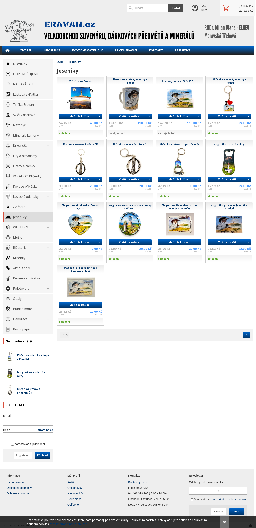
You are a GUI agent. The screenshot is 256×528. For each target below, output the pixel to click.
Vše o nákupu (15, 482)
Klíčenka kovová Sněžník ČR (28, 391)
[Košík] (237, 8)
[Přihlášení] (201, 8)
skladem (64, 133)
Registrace (23, 455)
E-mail (7, 415)
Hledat (175, 8)
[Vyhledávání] (147, 8)
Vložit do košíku (80, 116)
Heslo (6, 430)
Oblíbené (73, 504)
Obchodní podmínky (19, 487)
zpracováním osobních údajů (228, 499)
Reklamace (74, 499)
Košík (70, 482)
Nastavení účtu (76, 493)
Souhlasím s (218, 499)
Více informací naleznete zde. (69, 524)
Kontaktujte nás (138, 482)
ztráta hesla (45, 430)
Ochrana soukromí (18, 493)
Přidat (236, 511)
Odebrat (218, 511)
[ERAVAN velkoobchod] (128, 31)
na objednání (117, 133)
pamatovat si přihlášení (28, 444)
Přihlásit (42, 455)
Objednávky (74, 487)
